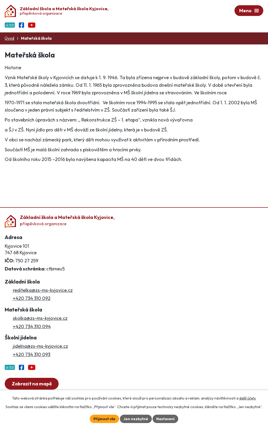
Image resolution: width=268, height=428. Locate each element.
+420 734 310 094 (32, 326)
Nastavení (165, 418)
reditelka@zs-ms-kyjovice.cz (43, 290)
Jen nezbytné (136, 418)
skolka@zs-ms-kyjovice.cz (40, 318)
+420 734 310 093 (31, 354)
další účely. (247, 398)
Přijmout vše (104, 418)
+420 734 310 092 (32, 299)
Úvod (9, 38)
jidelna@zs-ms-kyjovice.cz (40, 346)
